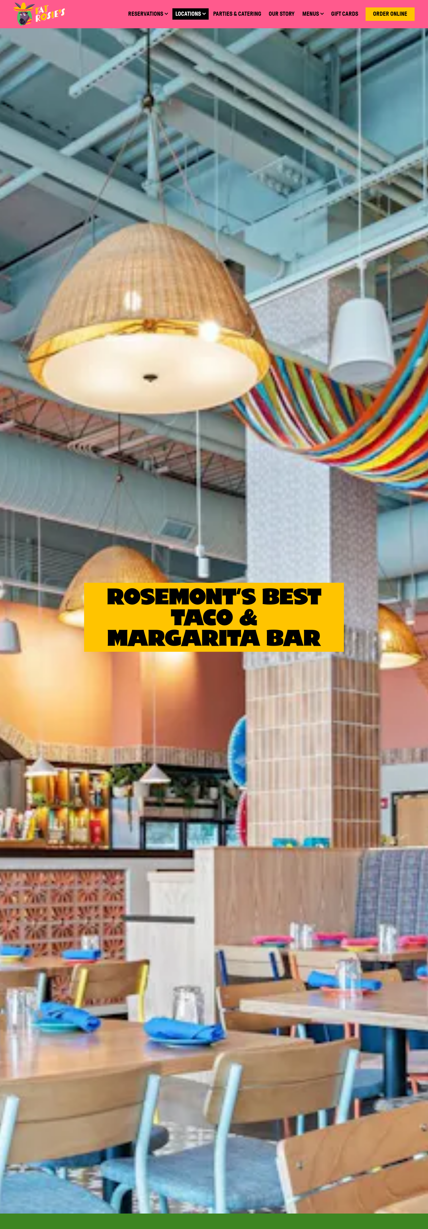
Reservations (289, 1190)
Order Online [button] (390, 14)
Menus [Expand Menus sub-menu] (314, 13)
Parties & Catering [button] (237, 14)
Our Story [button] (282, 14)
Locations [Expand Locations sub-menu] (192, 13)
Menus (289, 1164)
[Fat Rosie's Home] (39, 14)
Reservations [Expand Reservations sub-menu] (149, 13)
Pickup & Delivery (289, 1217)
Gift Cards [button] (344, 14)
